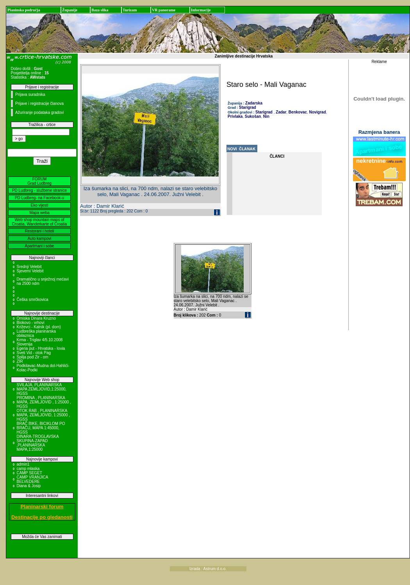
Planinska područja (23, 10)
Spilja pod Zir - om (32, 357)
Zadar (281, 112)
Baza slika (100, 10)
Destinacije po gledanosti (42, 517)
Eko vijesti (39, 205)
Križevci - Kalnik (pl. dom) (39, 327)
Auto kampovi (40, 238)
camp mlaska (28, 468)
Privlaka (235, 116)
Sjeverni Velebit (30, 271)
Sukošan (252, 116)
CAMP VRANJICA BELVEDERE (32, 479)
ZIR (20, 361)
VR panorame (163, 10)
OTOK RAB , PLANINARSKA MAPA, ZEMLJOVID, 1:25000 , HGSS (43, 415)
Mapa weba (39, 213)
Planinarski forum (42, 506)
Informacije (201, 10)
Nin (265, 116)
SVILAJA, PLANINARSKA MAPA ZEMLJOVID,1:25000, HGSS (42, 389)
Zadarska (253, 103)
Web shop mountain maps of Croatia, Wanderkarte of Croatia (39, 222)
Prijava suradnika (30, 94)
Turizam (130, 10)
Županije (69, 10)
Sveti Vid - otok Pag (34, 353)
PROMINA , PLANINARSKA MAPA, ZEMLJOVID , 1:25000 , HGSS (44, 402)
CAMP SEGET (29, 473)
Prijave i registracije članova (39, 103)
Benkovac (297, 112)
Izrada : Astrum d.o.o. (207, 569)
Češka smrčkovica (32, 299)
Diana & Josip (29, 486)
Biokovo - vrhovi (31, 322)
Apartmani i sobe (39, 246)
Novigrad (317, 112)
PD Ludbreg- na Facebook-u (39, 198)
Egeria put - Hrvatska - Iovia (41, 348)
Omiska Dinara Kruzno (36, 318)
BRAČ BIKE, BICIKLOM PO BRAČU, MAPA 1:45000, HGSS (41, 427)
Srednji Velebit (29, 267)
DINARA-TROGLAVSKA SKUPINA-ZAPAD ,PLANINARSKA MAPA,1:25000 (38, 443)
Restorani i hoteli (39, 231)
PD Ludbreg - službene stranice (39, 190)
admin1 (23, 464)
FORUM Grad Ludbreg (39, 181)
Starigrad (247, 107)
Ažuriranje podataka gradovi (39, 112)
